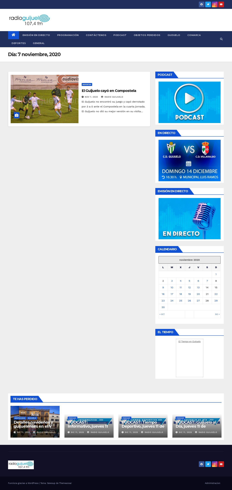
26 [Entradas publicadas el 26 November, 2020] (189, 300)
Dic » (217, 314)
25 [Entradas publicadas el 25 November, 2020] (180, 300)
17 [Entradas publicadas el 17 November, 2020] (172, 294)
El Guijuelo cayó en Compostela (109, 91)
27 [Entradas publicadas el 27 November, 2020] (198, 300)
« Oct (162, 314)
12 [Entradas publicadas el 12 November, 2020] (189, 287)
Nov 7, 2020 (91, 97)
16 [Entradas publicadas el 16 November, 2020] (163, 294)
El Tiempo (183, 341)
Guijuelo (174, 35)
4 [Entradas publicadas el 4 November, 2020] (180, 280)
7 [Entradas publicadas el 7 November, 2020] (207, 280)
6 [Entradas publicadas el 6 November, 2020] (198, 280)
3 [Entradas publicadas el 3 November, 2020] (172, 280)
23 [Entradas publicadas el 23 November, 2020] (163, 300)
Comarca (194, 35)
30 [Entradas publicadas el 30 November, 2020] (163, 307)
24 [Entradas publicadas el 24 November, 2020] (172, 300)
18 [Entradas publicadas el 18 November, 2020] (180, 294)
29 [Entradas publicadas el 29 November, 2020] (216, 300)
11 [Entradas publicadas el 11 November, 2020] (181, 287)
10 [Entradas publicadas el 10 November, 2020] (172, 287)
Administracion (212, 483)
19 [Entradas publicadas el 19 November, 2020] (189, 294)
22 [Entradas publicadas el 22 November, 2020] (216, 294)
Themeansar (65, 483)
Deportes (19, 43)
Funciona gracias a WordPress (23, 483)
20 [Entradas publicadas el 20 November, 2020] (198, 294)
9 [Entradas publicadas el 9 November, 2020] (163, 287)
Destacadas (20, 418)
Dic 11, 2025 (23, 432)
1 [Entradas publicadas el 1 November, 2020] (216, 274)
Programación (68, 35)
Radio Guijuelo (112, 97)
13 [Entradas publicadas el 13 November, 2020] (198, 287)
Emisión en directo (36, 35)
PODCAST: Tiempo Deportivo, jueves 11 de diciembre (143, 426)
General (39, 43)
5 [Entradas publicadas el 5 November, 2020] (189, 280)
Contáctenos (96, 35)
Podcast (120, 35)
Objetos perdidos (147, 35)
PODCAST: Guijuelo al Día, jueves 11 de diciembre (196, 426)
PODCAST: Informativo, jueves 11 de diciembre (88, 426)
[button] (221, 39)
